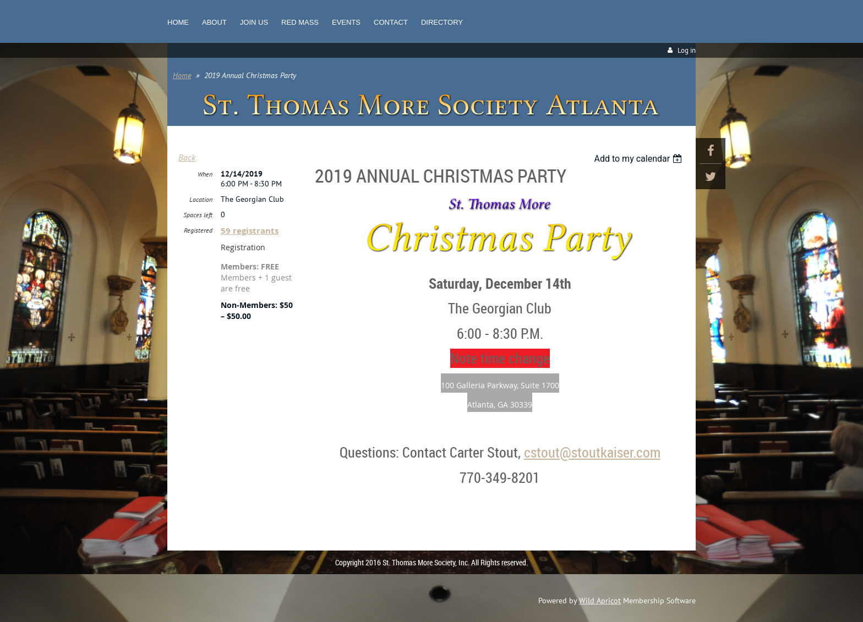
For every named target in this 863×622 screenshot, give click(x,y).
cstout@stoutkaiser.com (592, 452)
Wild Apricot (600, 601)
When (205, 174)
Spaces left (197, 215)
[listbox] (639, 159)
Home (182, 75)
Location (200, 199)
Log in (687, 50)
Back (186, 157)
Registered (198, 230)
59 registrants (249, 230)
